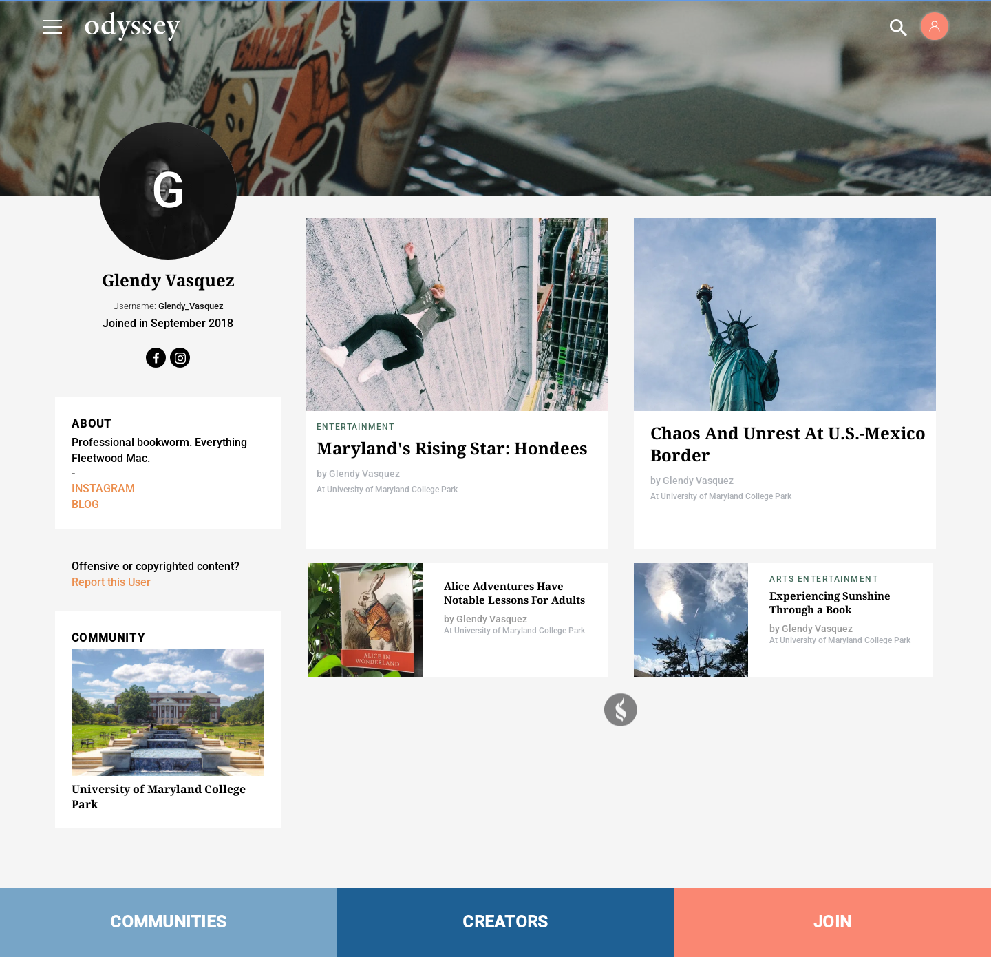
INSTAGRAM (103, 488)
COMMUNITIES (168, 922)
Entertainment (356, 427)
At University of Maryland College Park (387, 489)
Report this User (111, 582)
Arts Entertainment (823, 579)
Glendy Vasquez (364, 473)
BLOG (85, 504)
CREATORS (505, 922)
